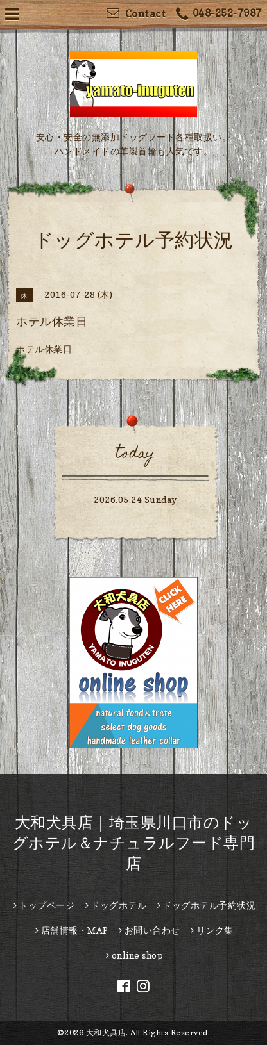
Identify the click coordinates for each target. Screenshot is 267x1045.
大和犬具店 (106, 1032)
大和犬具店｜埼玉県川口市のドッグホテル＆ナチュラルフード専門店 (133, 843)
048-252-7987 (219, 14)
